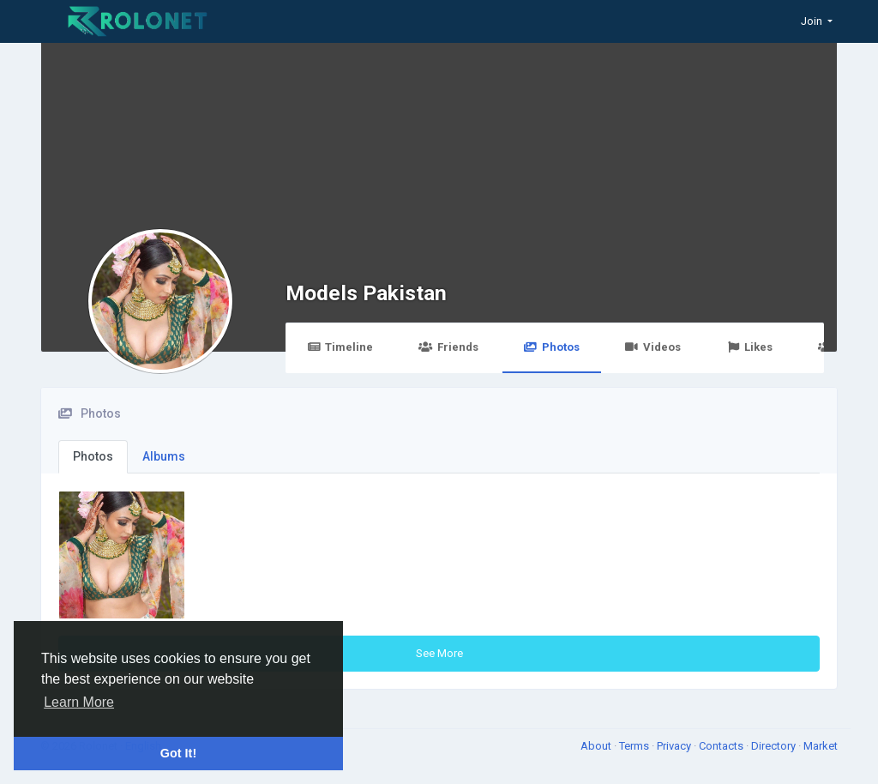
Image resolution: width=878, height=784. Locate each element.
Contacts (722, 745)
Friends (448, 347)
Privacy (675, 745)
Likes (749, 347)
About (597, 745)
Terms (635, 745)
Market (820, 745)
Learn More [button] (79, 702)
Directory (774, 745)
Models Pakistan (366, 292)
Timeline (340, 347)
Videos (653, 347)
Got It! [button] (178, 753)
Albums (163, 456)
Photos (552, 347)
